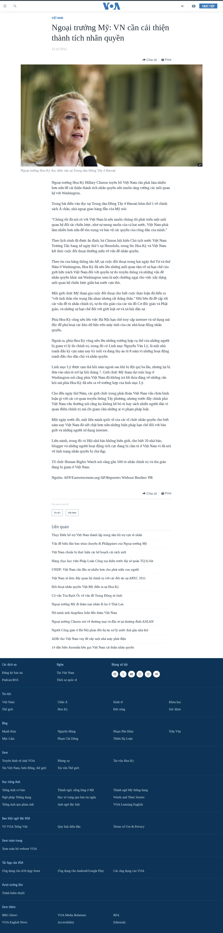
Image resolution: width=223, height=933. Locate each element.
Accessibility (66, 922)
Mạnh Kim (9, 731)
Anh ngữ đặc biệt (69, 804)
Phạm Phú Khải (123, 731)
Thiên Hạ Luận (123, 739)
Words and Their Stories (128, 797)
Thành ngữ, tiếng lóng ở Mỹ (76, 790)
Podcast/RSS (10, 680)
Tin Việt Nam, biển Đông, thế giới (24, 768)
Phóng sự (64, 761)
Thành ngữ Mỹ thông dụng (130, 790)
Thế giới (7, 709)
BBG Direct (9, 915)
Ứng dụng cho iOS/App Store (21, 871)
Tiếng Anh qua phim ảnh (18, 804)
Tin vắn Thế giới (68, 768)
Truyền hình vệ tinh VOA (18, 761)
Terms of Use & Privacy (128, 826)
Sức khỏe (175, 709)
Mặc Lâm (8, 739)
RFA (116, 915)
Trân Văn (175, 731)
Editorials (119, 922)
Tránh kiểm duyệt (13, 893)
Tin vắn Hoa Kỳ (123, 761)
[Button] (149, 60)
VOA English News (14, 922)
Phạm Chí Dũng (68, 739)
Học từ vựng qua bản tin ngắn (77, 797)
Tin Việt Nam (65, 673)
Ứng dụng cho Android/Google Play (81, 871)
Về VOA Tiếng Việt (15, 826)
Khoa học (175, 702)
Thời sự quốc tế (67, 680)
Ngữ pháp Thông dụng (16, 797)
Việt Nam (57, 18)
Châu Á (62, 702)
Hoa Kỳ (63, 709)
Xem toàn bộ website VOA (19, 849)
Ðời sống (119, 709)
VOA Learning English (128, 804)
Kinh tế (118, 702)
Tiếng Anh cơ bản (13, 790)
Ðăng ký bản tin (12, 673)
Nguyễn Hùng (67, 731)
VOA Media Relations (72, 915)
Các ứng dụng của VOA (128, 871)
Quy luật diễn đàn (69, 826)
